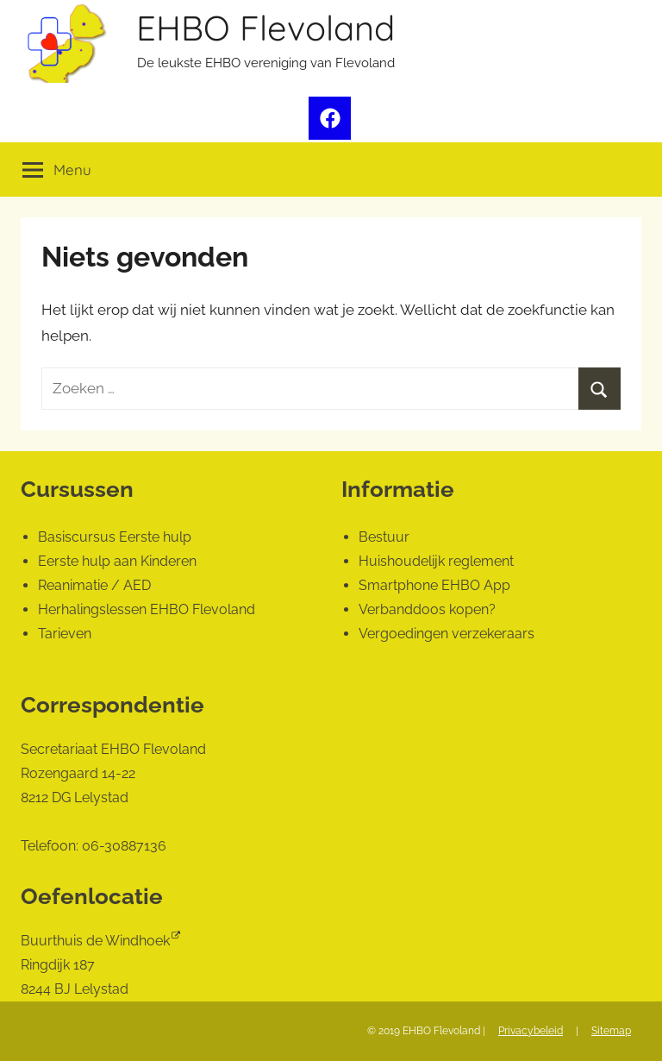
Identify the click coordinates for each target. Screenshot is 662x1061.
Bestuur (384, 537)
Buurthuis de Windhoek (95, 940)
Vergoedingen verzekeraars (446, 633)
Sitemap (611, 1031)
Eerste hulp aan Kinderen (117, 561)
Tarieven (64, 633)
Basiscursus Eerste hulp (114, 537)
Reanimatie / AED (94, 585)
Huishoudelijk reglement (436, 561)
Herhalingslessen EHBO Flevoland (146, 609)
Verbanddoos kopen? (427, 609)
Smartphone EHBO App (434, 585)
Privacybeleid (530, 1031)
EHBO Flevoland (265, 27)
